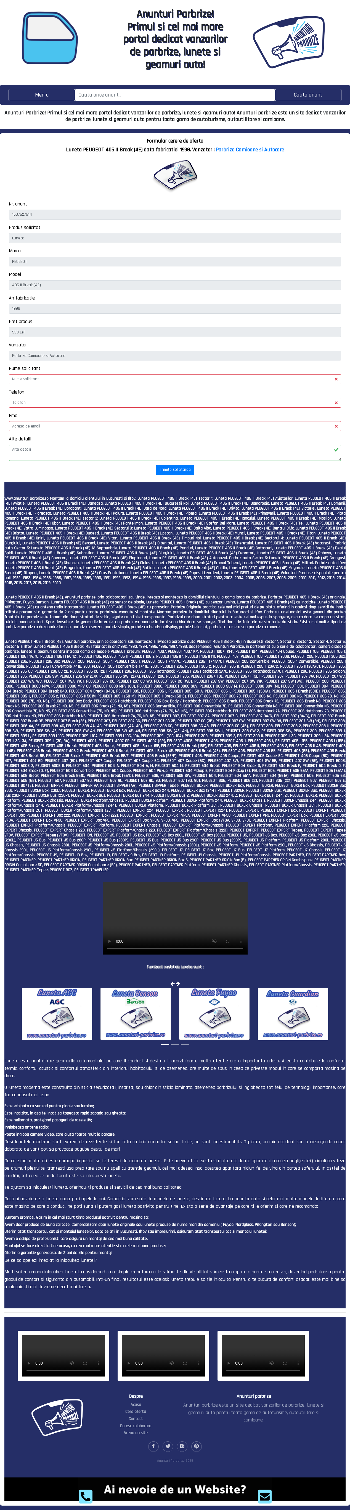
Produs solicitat (24, 227)
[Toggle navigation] (42, 95)
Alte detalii (20, 439)
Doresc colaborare (135, 1426)
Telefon (16, 392)
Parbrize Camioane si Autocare (250, 149)
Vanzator (18, 345)
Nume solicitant (24, 368)
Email (14, 415)
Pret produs (20, 321)
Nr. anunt (18, 204)
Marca (15, 251)
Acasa (136, 1405)
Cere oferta (135, 1412)
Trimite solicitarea (175, 469)
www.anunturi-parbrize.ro (26, 498)
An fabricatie (22, 298)
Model (15, 274)
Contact (136, 1419)
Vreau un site (136, 1433)
